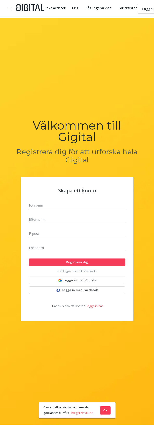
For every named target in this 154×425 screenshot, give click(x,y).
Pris (75, 8)
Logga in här (94, 306)
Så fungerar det (99, 8)
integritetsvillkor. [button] (82, 413)
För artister (127, 8)
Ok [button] (105, 410)
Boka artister (55, 8)
